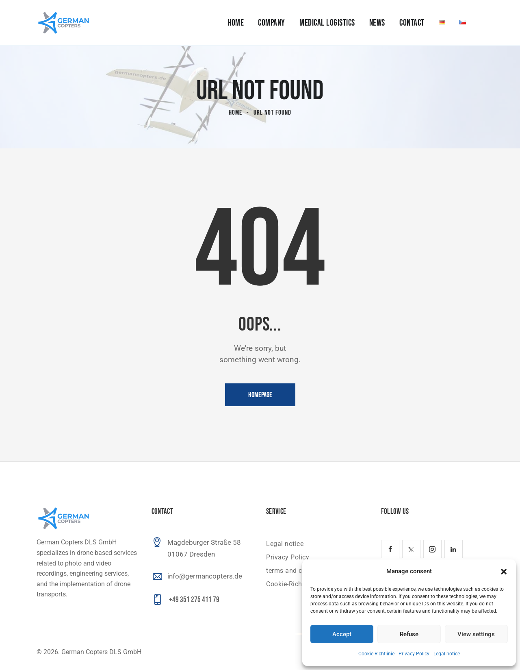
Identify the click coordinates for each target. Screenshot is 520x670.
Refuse (409, 634)
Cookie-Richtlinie (376, 654)
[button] (504, 572)
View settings (476, 634)
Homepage (260, 395)
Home (235, 113)
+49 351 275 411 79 (194, 600)
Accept (341, 634)
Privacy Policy (414, 654)
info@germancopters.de (204, 576)
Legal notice (446, 654)
